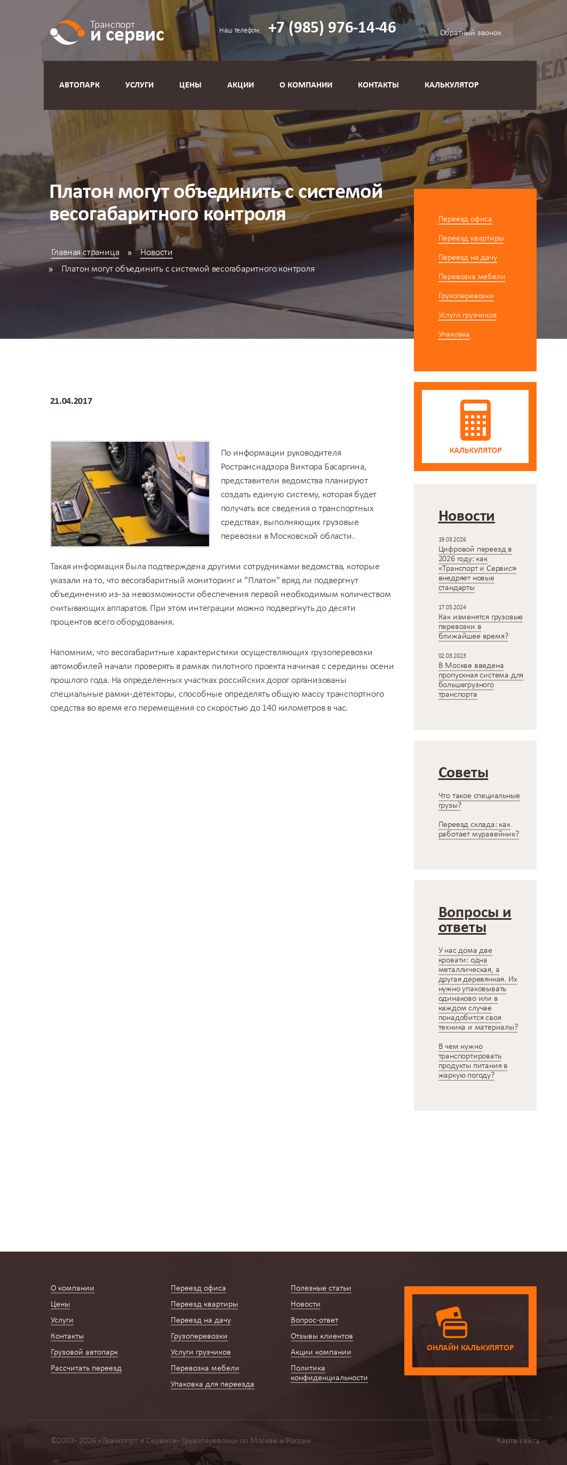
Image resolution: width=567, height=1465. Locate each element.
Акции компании (321, 1352)
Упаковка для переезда (212, 1384)
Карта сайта (518, 1441)
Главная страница (85, 253)
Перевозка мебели (472, 277)
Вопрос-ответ (314, 1320)
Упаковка (454, 334)
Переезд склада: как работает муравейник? (478, 830)
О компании (305, 85)
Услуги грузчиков (467, 315)
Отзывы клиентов (322, 1336)
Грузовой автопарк (84, 1352)
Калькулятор (452, 85)
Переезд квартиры (471, 238)
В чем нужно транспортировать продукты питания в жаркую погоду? (473, 1061)
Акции (240, 85)
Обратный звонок (470, 33)
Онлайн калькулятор (470, 1348)
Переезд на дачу (467, 257)
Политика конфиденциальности (329, 1373)
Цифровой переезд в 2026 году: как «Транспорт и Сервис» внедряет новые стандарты (477, 568)
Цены (190, 85)
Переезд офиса (465, 219)
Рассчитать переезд (86, 1368)
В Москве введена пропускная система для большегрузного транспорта (481, 680)
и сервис (127, 30)
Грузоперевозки (466, 296)
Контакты (378, 85)
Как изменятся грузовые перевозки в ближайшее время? (480, 627)
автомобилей (76, 667)
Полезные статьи (321, 1288)
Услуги (139, 85)
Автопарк (79, 85)
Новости (156, 253)
